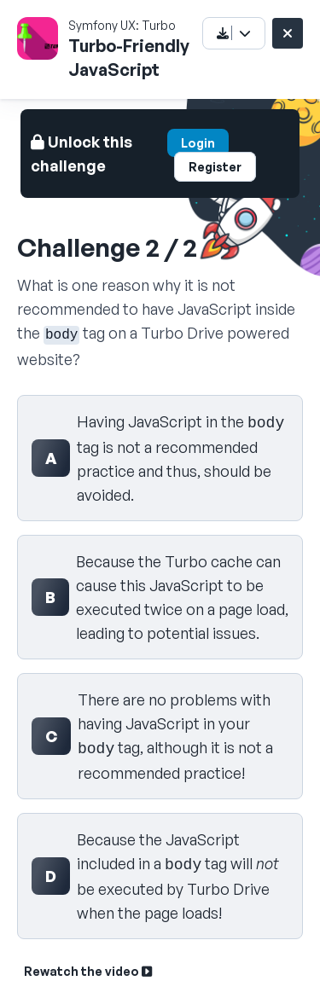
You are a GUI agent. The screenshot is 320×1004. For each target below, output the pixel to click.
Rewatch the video (88, 971)
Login (198, 143)
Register (215, 167)
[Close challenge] (287, 33)
